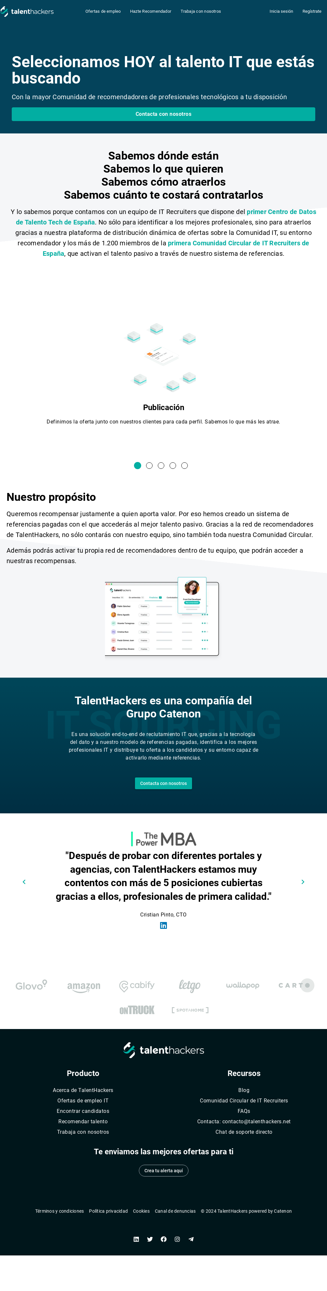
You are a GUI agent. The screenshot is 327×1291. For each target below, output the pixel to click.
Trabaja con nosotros (201, 11)
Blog (243, 1090)
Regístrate (312, 11)
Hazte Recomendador (150, 11)
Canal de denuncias (175, 1211)
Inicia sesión (281, 11)
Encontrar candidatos (83, 1111)
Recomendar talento (83, 1121)
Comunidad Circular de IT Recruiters (244, 1101)
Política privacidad (108, 1211)
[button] (163, 114)
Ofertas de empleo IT (83, 1101)
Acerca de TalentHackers (83, 1090)
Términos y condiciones (59, 1211)
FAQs (244, 1111)
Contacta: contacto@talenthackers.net (244, 1121)
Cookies (141, 1211)
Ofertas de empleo (103, 11)
